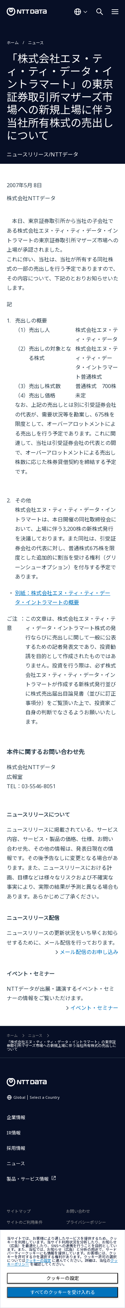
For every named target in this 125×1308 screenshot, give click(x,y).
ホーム (13, 42)
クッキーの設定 (62, 1278)
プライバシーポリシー (86, 1222)
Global (36, 1097)
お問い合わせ (78, 1211)
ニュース (36, 42)
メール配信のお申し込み (89, 952)
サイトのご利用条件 (25, 1222)
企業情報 (16, 1117)
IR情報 (14, 1132)
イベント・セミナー (94, 1008)
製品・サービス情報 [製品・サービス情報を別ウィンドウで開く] (28, 1179)
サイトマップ (19, 1211)
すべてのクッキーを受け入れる (62, 1292)
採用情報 (16, 1148)
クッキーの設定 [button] (38, 1261)
